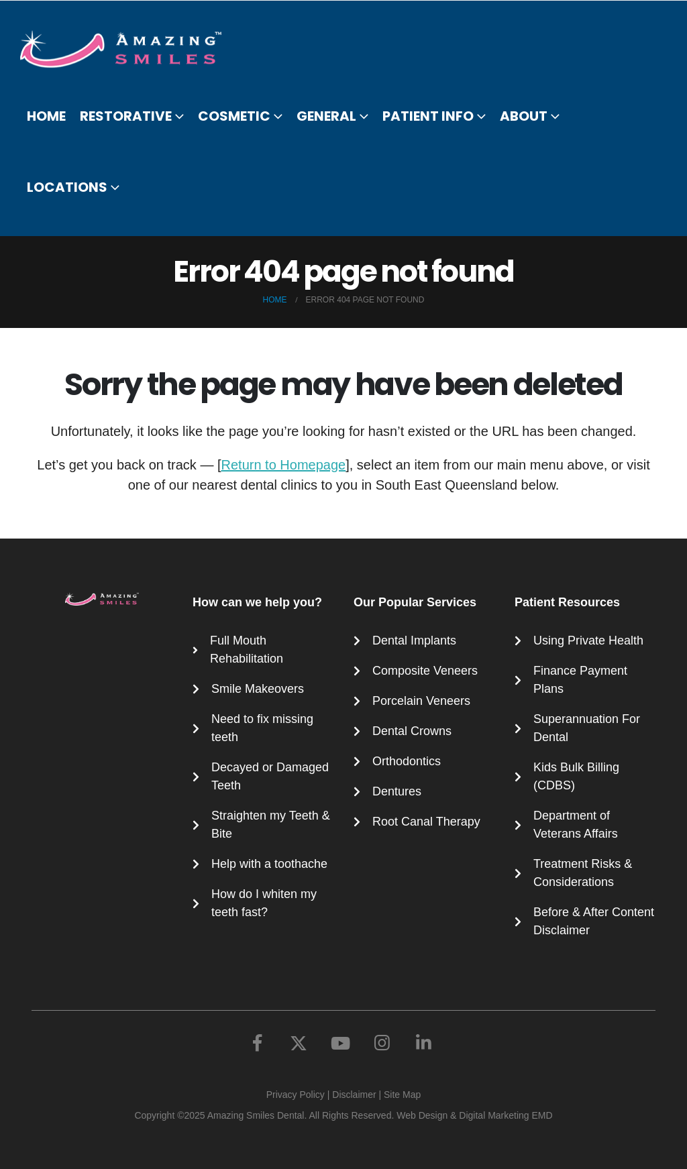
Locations (67, 187)
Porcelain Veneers (421, 701)
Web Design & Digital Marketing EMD (474, 1115)
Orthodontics (406, 761)
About (523, 116)
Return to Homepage (283, 464)
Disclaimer (354, 1094)
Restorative (126, 116)
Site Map (402, 1094)
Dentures (396, 791)
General (326, 116)
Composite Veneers (425, 670)
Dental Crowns (412, 731)
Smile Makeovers (257, 688)
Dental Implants (414, 640)
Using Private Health (588, 640)
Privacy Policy (295, 1094)
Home (46, 116)
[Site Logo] (128, 49)
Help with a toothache (269, 864)
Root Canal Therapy (426, 821)
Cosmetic (234, 116)
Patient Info (428, 116)
